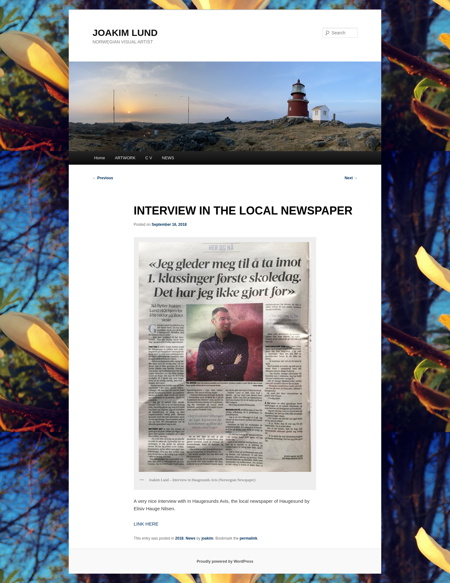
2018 (179, 538)
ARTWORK (125, 158)
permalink (249, 538)
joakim (207, 538)
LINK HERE (146, 523)
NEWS (168, 158)
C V (148, 158)
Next (351, 178)
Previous (102, 178)
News (190, 538)
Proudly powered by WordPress (225, 561)
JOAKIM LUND (125, 32)
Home (99, 158)
